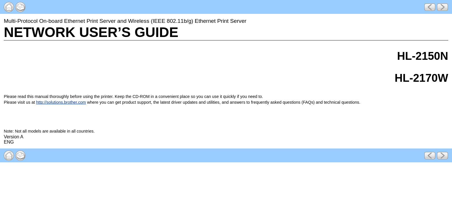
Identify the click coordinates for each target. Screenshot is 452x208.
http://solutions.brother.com (61, 102)
